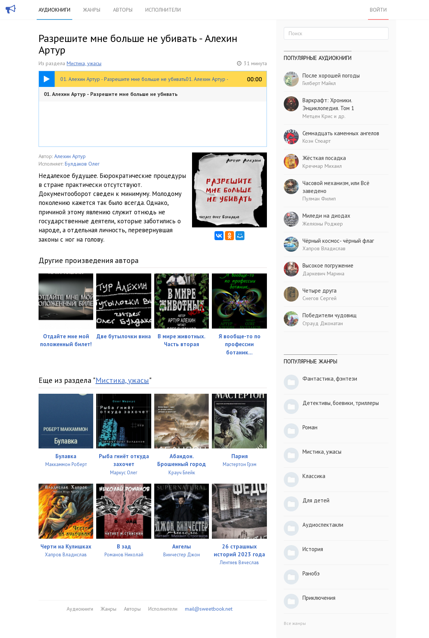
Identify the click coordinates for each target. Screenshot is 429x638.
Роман (309, 427)
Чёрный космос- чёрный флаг (338, 240)
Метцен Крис (317, 116)
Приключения (318, 597)
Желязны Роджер (322, 223)
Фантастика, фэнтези (329, 378)
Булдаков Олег (82, 163)
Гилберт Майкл (319, 83)
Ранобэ (311, 573)
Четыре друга (319, 290)
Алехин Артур (70, 156)
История (312, 549)
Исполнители (163, 9)
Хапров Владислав (324, 248)
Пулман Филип (319, 198)
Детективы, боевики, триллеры (340, 402)
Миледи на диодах (326, 215)
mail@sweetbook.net (208, 608)
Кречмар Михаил (322, 166)
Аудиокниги (54, 9)
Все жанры (295, 623)
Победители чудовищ (329, 315)
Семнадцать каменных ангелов (340, 133)
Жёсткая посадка (324, 157)
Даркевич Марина (323, 273)
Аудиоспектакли (322, 524)
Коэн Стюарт (316, 140)
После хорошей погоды (331, 75)
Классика (313, 476)
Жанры (91, 9)
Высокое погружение (327, 265)
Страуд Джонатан (322, 323)
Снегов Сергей (319, 298)
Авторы (123, 9)
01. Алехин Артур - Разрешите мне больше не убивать (110, 94)
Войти (378, 9)
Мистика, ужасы (84, 63)
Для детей (315, 500)
